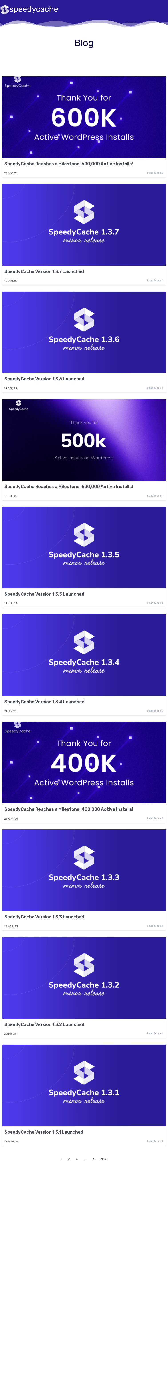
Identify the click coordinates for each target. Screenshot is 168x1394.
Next (104, 1159)
